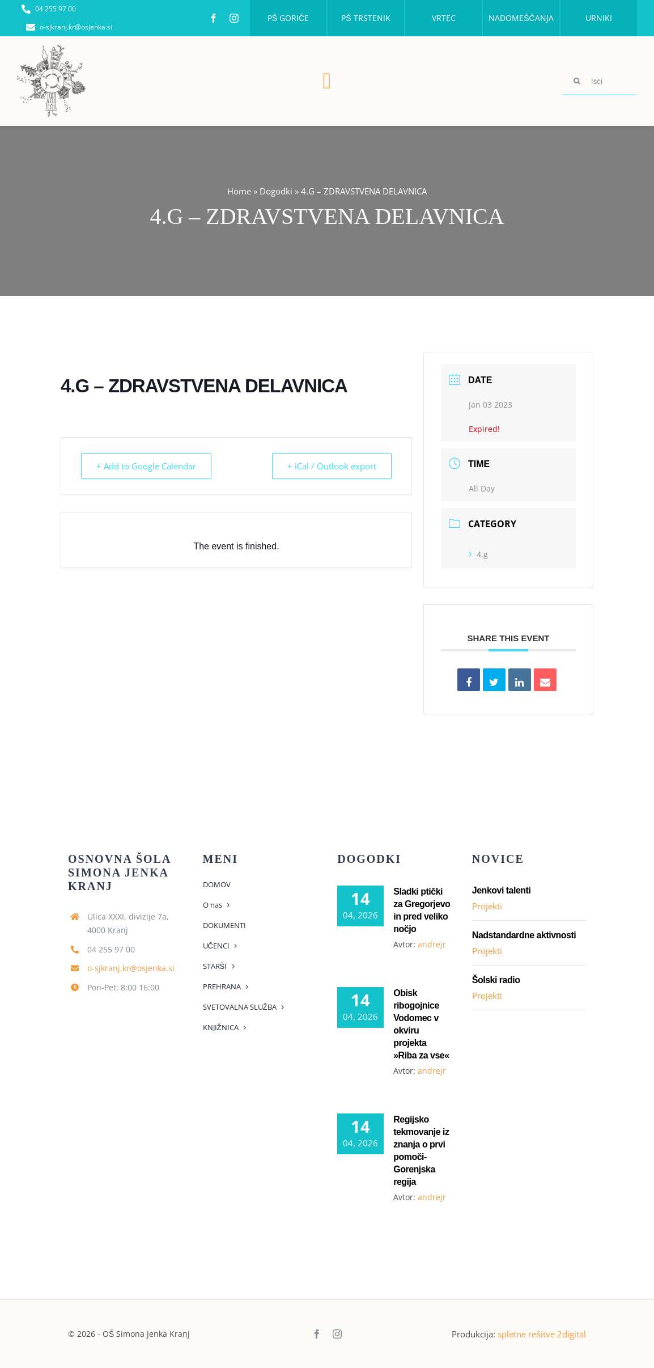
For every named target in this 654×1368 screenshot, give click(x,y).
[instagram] (234, 18)
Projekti (487, 906)
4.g (478, 554)
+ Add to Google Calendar (147, 466)
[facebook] (213, 18)
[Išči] (600, 81)
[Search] (577, 81)
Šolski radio (496, 980)
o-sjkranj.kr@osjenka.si (131, 968)
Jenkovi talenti (501, 890)
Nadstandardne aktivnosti (524, 935)
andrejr (432, 944)
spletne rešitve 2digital (542, 1334)
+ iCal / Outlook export (330, 466)
